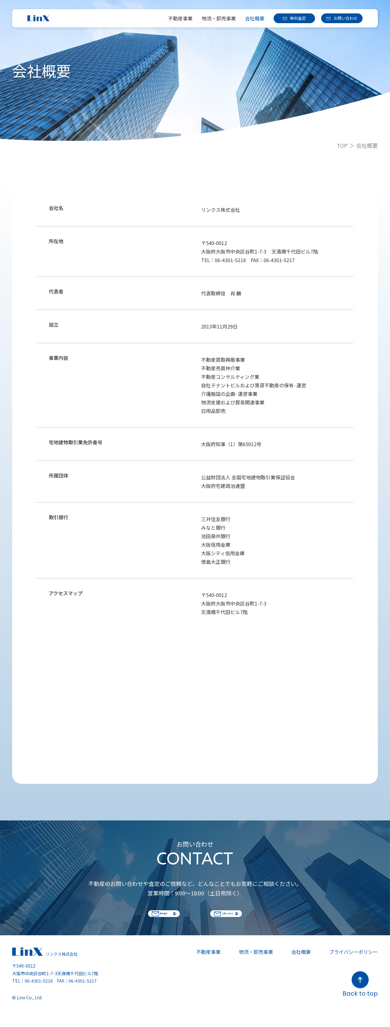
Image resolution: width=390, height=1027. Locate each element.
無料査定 (298, 18)
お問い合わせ (345, 18)
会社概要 (254, 18)
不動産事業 (180, 18)
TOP (342, 145)
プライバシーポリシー (353, 965)
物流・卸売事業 (219, 18)
